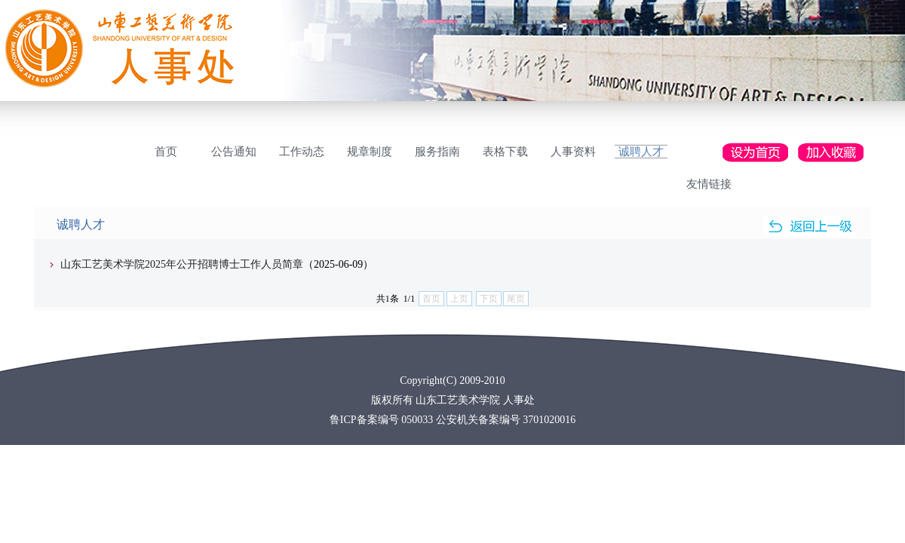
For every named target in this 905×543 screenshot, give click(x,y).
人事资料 (573, 152)
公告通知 (233, 152)
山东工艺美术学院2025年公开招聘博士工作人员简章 (181, 264)
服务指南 (437, 152)
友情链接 (709, 184)
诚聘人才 (641, 152)
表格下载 (505, 152)
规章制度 (369, 152)
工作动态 (301, 152)
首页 (166, 152)
